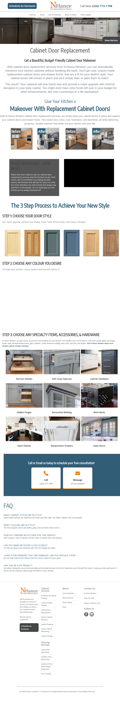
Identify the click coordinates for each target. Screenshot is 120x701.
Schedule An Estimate (26, 627)
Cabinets (32, 15)
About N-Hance (71, 15)
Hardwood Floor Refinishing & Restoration (47, 666)
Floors (42, 15)
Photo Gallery (86, 15)
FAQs (64, 607)
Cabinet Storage (47, 636)
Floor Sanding (46, 674)
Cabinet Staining (47, 624)
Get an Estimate (55, 15)
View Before (111, 40)
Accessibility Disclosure (86, 691)
